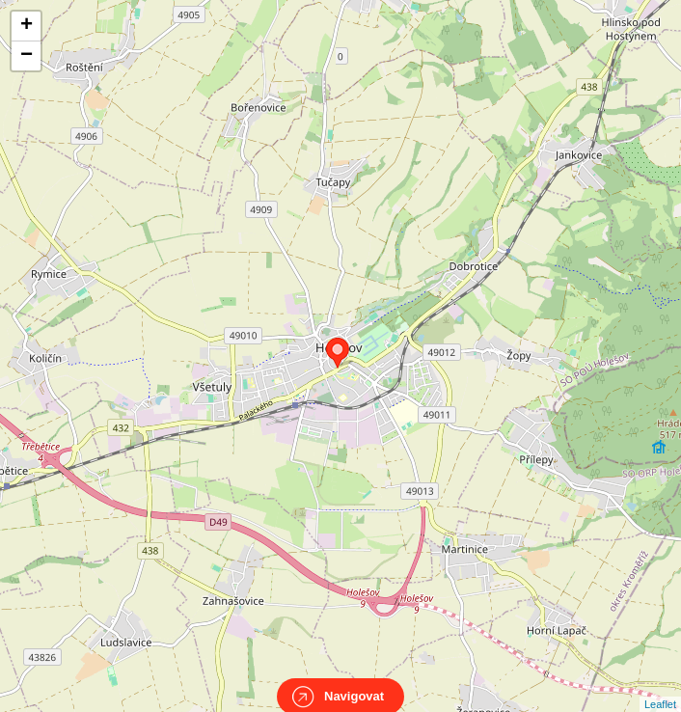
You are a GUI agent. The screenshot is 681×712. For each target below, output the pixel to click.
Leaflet (660, 687)
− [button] (26, 55)
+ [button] (26, 26)
